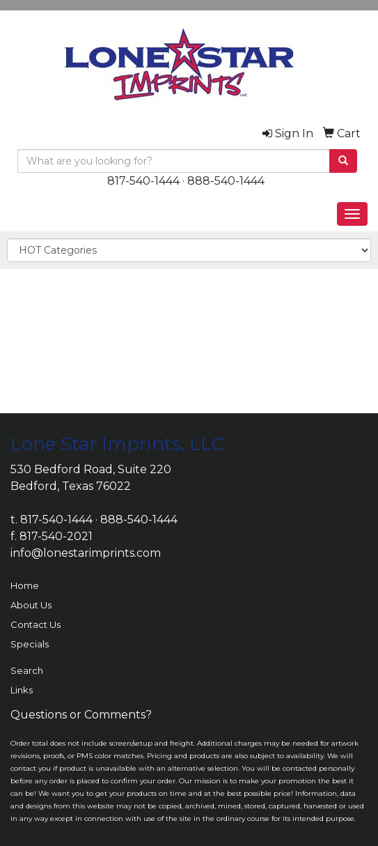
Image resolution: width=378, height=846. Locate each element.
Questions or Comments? (81, 714)
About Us (31, 604)
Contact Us (35, 624)
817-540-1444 (143, 180)
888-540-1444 (226, 180)
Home (24, 585)
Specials (29, 643)
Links (21, 689)
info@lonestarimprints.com (85, 553)
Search (26, 670)
